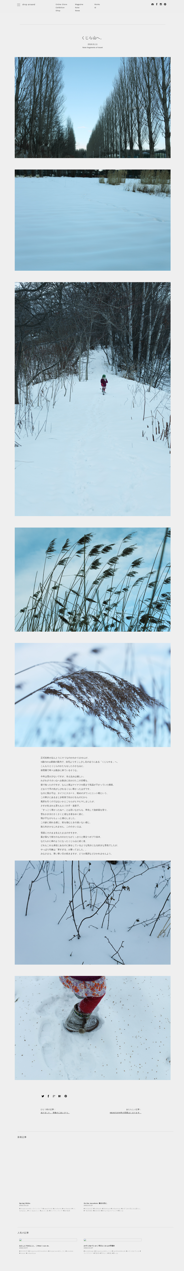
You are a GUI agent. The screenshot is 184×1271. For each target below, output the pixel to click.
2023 (98, 1210)
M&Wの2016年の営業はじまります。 (121, 1030)
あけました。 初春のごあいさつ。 (60, 1030)
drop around (28, 4)
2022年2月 (100, 1184)
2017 (98, 1229)
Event (20, 1184)
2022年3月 (100, 1181)
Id (95, 7)
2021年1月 (100, 1193)
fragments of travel (95, 49)
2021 (98, 1216)
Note (77, 7)
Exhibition (60, 7)
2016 (98, 1232)
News (77, 10)
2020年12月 (101, 1197)
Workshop (22, 1197)
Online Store (61, 4)
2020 (98, 1219)
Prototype (22, 1190)
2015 (98, 1235)
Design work (23, 1187)
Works (97, 4)
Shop (58, 10)
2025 (98, 1203)
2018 (98, 1226)
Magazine (79, 4)
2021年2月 (100, 1190)
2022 (98, 1213)
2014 (98, 1238)
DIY (19, 1193)
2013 (98, 1241)
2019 (98, 1222)
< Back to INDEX (28, 1156)
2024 (98, 1206)
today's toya (23, 1203)
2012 (98, 1245)
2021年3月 (100, 1187)
